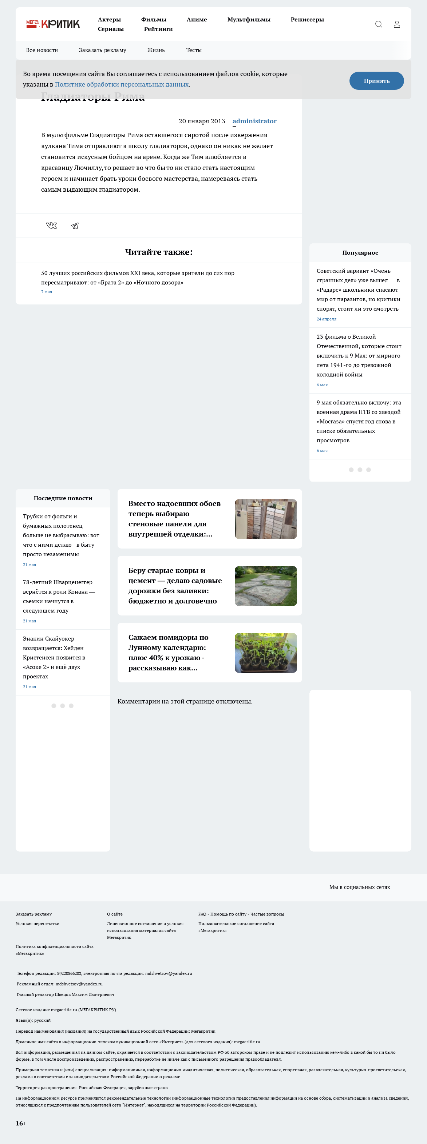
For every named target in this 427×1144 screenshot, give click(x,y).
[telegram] (77, 225)
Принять (377, 80)
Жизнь (156, 50)
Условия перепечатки (37, 923)
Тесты (194, 50)
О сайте (115, 914)
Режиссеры (307, 19)
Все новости (42, 50)
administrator (255, 121)
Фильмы (153, 19)
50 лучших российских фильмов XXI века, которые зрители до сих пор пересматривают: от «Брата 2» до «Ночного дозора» (159, 282)
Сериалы (111, 28)
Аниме (197, 19)
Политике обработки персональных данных (122, 84)
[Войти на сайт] (397, 24)
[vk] (52, 225)
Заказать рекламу (102, 50)
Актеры (109, 19)
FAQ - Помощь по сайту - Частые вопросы (241, 914)
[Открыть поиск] (378, 24)
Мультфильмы (249, 19)
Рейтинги (158, 28)
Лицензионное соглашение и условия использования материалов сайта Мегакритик (145, 930)
